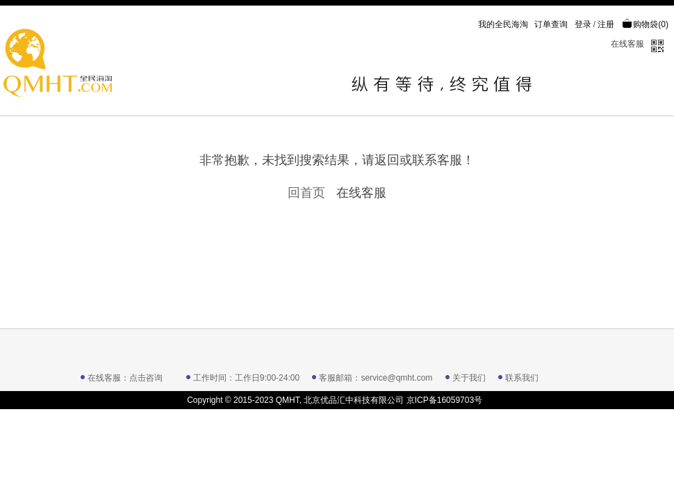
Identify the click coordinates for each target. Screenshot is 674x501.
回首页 (306, 193)
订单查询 (551, 24)
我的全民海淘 (503, 24)
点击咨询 (146, 378)
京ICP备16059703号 (444, 400)
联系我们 (522, 378)
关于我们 (469, 378)
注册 (606, 24)
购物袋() (645, 24)
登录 (583, 24)
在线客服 (627, 44)
